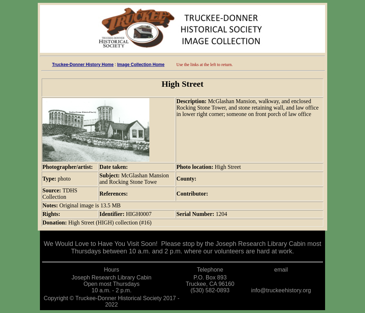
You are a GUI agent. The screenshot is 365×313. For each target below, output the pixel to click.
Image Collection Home (141, 64)
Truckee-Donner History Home (83, 64)
